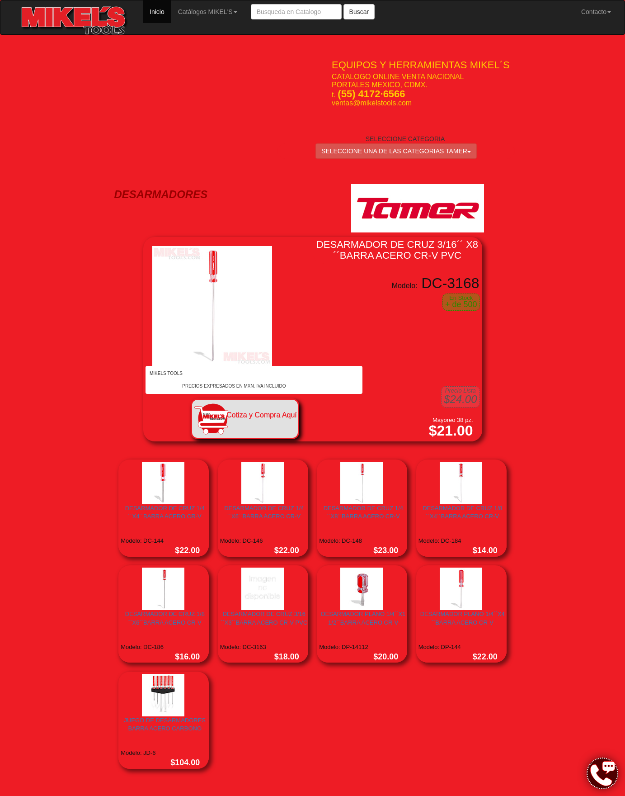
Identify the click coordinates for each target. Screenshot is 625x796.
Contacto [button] (596, 11)
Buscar (359, 11)
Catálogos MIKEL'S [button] (207, 11)
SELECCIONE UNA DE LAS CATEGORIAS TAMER (396, 151)
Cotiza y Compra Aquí (261, 415)
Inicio (160, 11)
